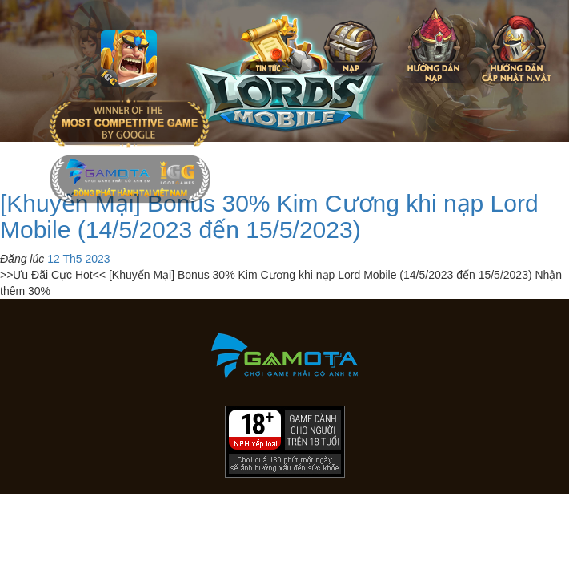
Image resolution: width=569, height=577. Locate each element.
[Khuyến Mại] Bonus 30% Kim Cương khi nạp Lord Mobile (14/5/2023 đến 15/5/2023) (269, 216)
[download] (523, 557)
